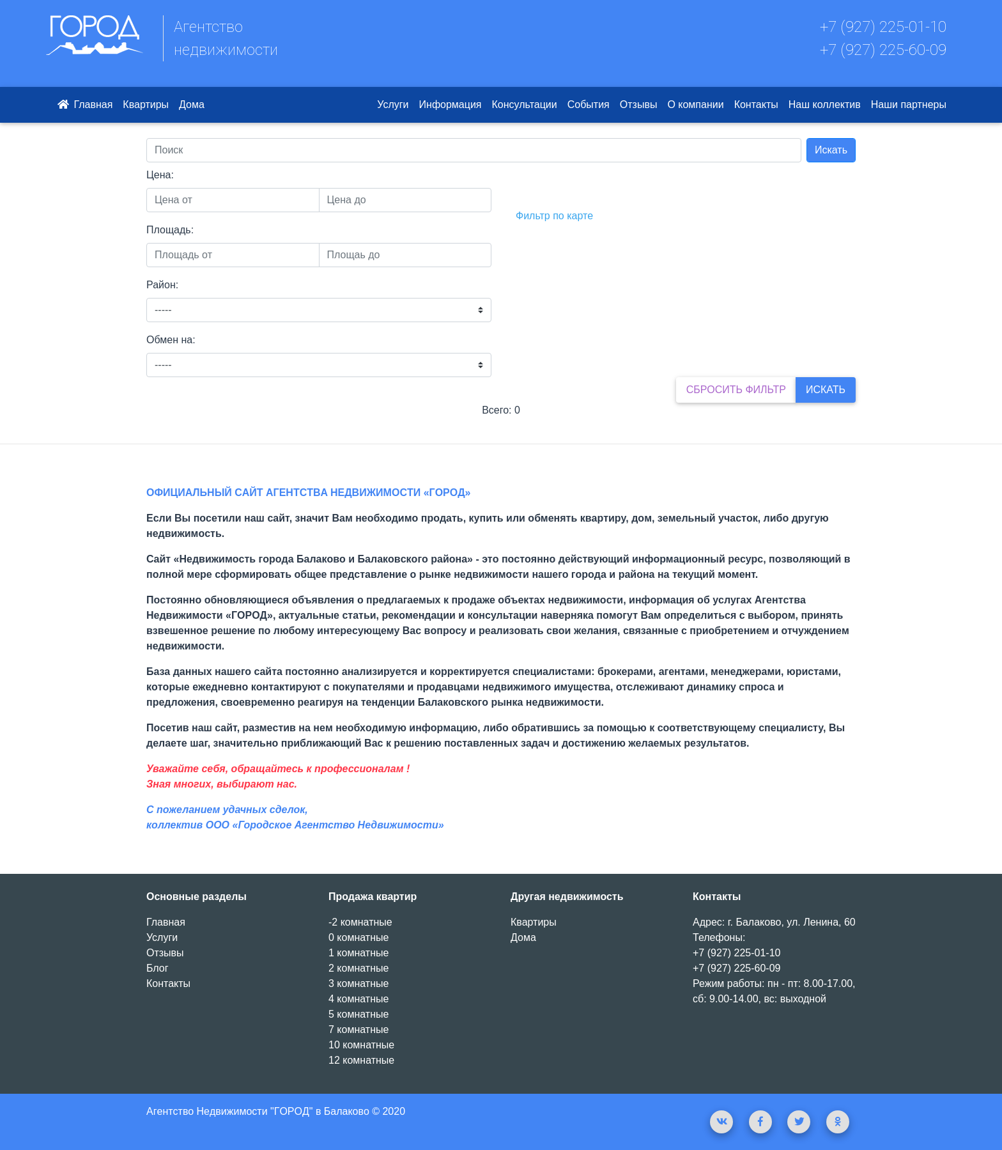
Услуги (392, 104)
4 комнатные (358, 998)
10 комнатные (361, 1044)
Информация (450, 104)
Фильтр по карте (554, 215)
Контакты (756, 104)
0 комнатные (358, 937)
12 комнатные (361, 1060)
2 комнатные (358, 968)
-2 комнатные (360, 922)
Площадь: (170, 229)
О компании (695, 104)
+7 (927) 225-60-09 (883, 50)
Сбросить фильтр (736, 389)
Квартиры (146, 104)
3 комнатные (358, 983)
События (588, 104)
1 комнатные (358, 952)
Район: (162, 284)
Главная (84, 104)
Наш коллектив (825, 104)
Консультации (524, 104)
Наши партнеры (908, 104)
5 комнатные (358, 1014)
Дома (191, 104)
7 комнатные (358, 1029)
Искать (831, 149)
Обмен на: (171, 339)
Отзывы (639, 104)
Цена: (160, 174)
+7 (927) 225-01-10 (883, 27)
